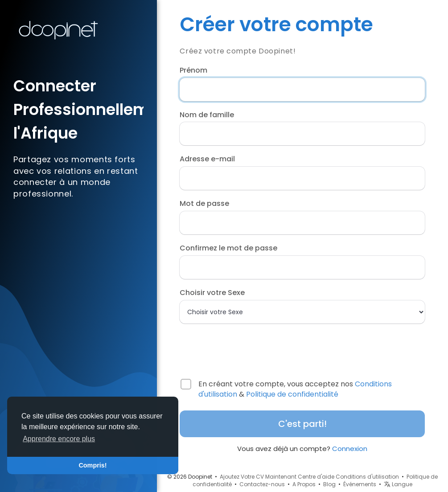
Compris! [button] (92, 465)
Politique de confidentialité (292, 394)
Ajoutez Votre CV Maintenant (258, 476)
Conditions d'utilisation (367, 476)
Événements (359, 484)
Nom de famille (207, 115)
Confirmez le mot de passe (228, 248)
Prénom (193, 70)
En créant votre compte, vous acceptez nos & (295, 389)
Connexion (349, 448)
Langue (398, 484)
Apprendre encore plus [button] (59, 439)
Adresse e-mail (207, 159)
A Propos (304, 484)
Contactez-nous (262, 484)
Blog (329, 484)
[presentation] (237, 347)
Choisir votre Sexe (212, 293)
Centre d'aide (316, 476)
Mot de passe (204, 204)
